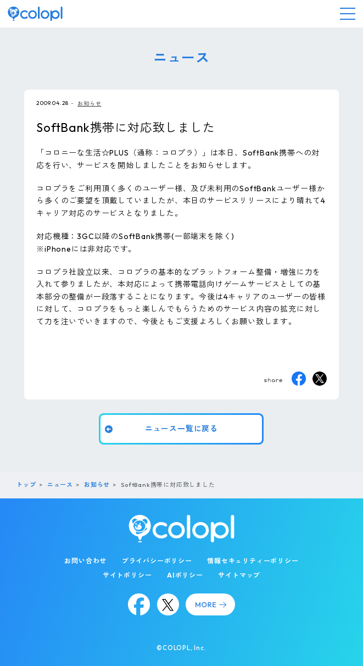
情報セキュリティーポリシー (252, 561)
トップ (26, 485)
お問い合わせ (85, 561)
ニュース (60, 485)
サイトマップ (239, 575)
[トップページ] (35, 14)
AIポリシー (185, 575)
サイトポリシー (127, 575)
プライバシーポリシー (157, 561)
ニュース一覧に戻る (181, 429)
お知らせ (89, 103)
